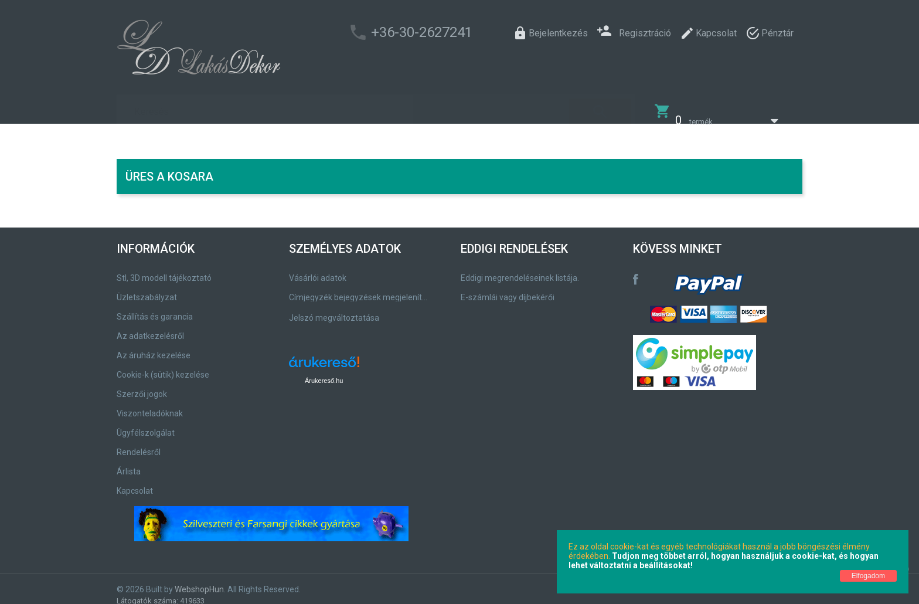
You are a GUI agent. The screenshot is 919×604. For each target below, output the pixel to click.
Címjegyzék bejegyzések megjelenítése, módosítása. (360, 290)
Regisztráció (634, 31)
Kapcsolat (135, 483)
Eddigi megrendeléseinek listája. (520, 270)
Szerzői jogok (142, 386)
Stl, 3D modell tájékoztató (164, 270)
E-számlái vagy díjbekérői (507, 290)
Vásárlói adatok (317, 270)
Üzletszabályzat (147, 290)
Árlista (129, 464)
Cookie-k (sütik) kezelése (163, 367)
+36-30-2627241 (421, 32)
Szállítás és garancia (155, 309)
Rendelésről (139, 444)
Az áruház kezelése (153, 348)
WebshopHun (199, 581)
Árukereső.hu (324, 372)
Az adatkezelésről (150, 328)
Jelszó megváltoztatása (334, 310)
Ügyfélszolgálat (146, 425)
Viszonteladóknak (150, 406)
